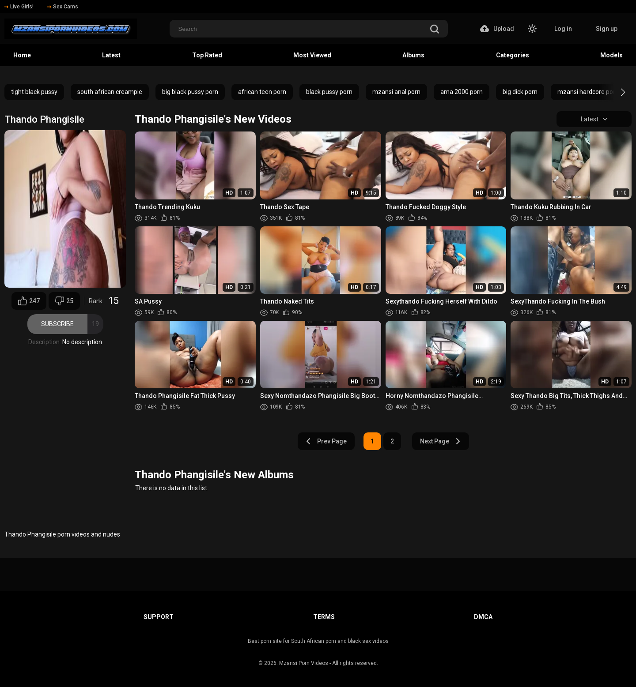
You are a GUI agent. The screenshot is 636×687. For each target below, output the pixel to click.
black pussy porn (329, 91)
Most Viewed (312, 55)
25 (64, 301)
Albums (413, 55)
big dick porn (520, 91)
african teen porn (262, 91)
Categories (512, 55)
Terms (324, 616)
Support (159, 616)
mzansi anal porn (396, 91)
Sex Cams (62, 7)
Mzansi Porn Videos (303, 663)
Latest (111, 55)
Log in (563, 28)
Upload (497, 28)
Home (22, 55)
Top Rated (207, 55)
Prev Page (326, 441)
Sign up (606, 28)
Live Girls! (19, 7)
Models (611, 55)
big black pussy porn (190, 91)
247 (29, 301)
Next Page (440, 441)
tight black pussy (34, 91)
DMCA (483, 616)
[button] (615, 92)
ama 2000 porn (461, 91)
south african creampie (109, 91)
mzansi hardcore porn (588, 91)
